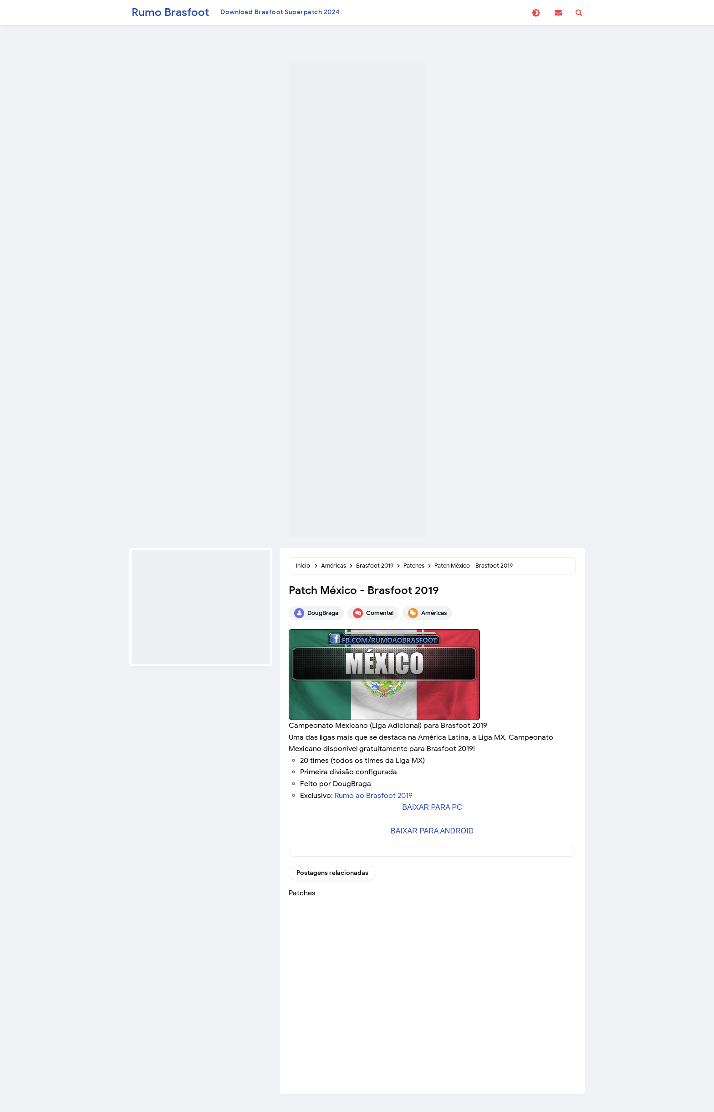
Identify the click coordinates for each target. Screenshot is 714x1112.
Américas (434, 613)
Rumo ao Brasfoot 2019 (374, 795)
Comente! (379, 613)
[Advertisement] (357, 299)
